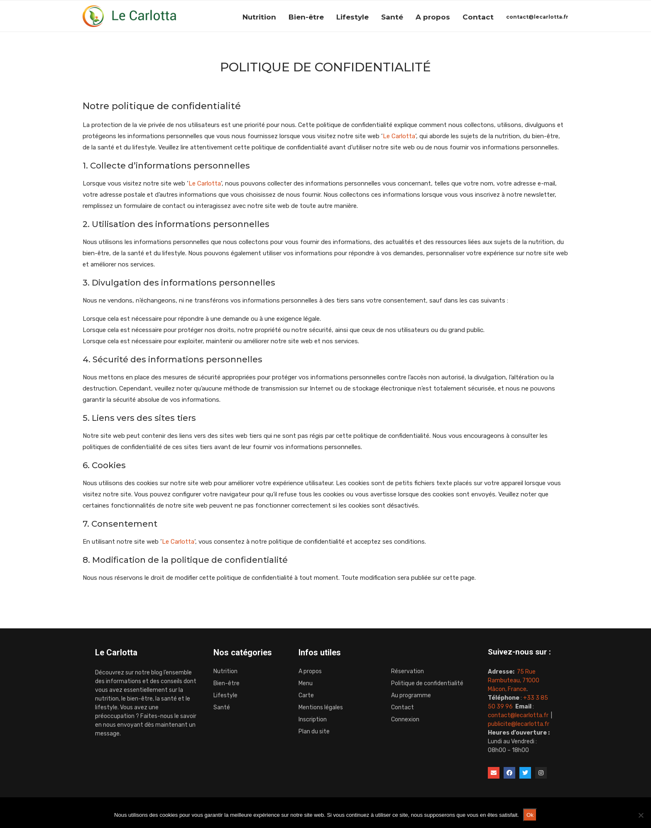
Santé (392, 17)
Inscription (313, 720)
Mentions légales (321, 708)
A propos (433, 17)
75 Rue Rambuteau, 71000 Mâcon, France (513, 680)
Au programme (411, 696)
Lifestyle (352, 17)
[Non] (640, 815)
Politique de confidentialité (427, 683)
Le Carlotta (399, 136)
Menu (306, 683)
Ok (530, 815)
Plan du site (314, 732)
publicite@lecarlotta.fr (518, 724)
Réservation (407, 671)
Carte (306, 696)
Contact (478, 17)
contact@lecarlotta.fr (537, 17)
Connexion (405, 720)
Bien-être (306, 17)
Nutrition (259, 17)
